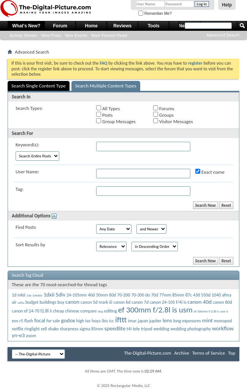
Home (91, 26)
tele (136, 328)
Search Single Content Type (38, 86)
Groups (163, 115)
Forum (60, 26)
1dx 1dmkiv (35, 295)
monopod (223, 320)
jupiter (155, 320)
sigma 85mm (91, 328)
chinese (72, 311)
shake (53, 328)
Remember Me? (154, 13)
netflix (17, 328)
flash (28, 320)
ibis (105, 320)
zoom (31, 335)
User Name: (27, 171)
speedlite (115, 328)
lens (167, 320)
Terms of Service (208, 353)
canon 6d (121, 302)
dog (100, 311)
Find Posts (26, 227)
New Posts (51, 35)
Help (227, 5)
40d (91, 295)
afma (226, 295)
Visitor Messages (173, 121)
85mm (178, 295)
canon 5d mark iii (96, 302)
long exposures (187, 320)
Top (231, 353)
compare (89, 311)
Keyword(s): (28, 144)
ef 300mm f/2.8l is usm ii (211, 311)
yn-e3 (18, 335)
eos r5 (17, 320)
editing (110, 311)
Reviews (122, 26)
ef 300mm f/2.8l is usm (155, 310)
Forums (163, 108)
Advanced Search (222, 35)
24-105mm (76, 295)
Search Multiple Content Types (105, 86)
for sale (53, 320)
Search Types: (29, 108)
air (14, 302)
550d (206, 295)
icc (111, 320)
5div (60, 294)
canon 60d (222, 302)
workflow (223, 328)
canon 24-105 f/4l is (168, 302)
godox (68, 320)
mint (207, 320)
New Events (76, 35)
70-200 (123, 295)
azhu (21, 302)
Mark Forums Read (109, 35)
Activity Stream (23, 35)
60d (112, 295)
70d (154, 295)
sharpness (69, 328)
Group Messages (115, 121)
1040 (216, 295)
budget (31, 302)
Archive (181, 353)
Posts (104, 115)
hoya (96, 320)
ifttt (121, 320)
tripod (146, 328)
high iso (83, 320)
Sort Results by (30, 244)
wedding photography (190, 328)
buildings (48, 302)
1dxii (49, 294)
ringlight (32, 328)
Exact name (210, 172)
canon (72, 301)
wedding (161, 328)
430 (196, 295)
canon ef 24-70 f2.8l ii (32, 311)
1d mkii (18, 295)
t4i (129, 328)
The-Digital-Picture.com (147, 353)
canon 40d (199, 301)
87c (188, 295)
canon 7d (140, 302)
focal (39, 320)
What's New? (26, 26)
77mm (165, 295)
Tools (154, 26)
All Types (108, 108)
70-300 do (140, 295)
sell (44, 328)
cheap (58, 311)
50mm (102, 295)
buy (60, 302)
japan (143, 320)
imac (132, 320)
